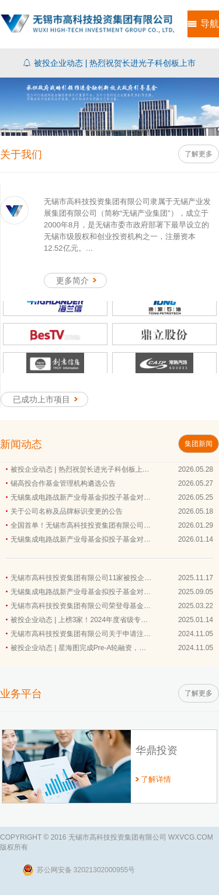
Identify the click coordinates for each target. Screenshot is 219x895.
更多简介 (78, 280)
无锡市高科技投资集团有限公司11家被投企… (81, 578)
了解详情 (156, 779)
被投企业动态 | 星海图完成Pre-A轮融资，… (78, 648)
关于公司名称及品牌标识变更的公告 (67, 511)
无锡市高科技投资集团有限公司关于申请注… (81, 634)
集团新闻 (199, 444)
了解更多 (199, 154)
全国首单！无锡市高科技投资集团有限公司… (81, 525)
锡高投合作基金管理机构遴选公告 (63, 483)
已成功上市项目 (47, 399)
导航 (209, 24)
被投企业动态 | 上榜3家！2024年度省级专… (79, 620)
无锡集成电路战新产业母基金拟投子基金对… (81, 497)
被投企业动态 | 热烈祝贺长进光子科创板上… (80, 469)
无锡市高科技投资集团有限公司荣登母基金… (81, 606)
